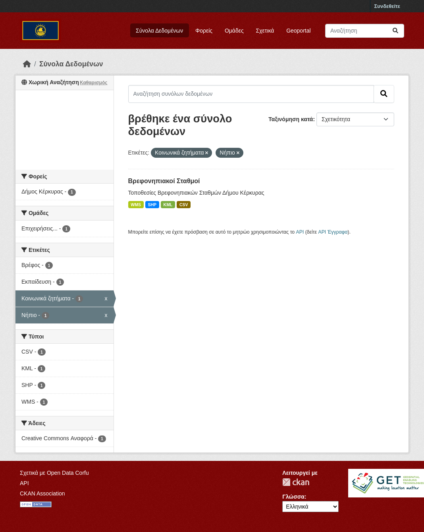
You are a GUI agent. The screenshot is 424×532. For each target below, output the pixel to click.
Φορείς (203, 30)
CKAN (295, 482)
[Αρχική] (27, 64)
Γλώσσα (293, 496)
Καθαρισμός (94, 82)
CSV (183, 204)
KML (168, 204)
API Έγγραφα (333, 232)
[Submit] (395, 31)
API (300, 232)
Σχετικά (265, 30)
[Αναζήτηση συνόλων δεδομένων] (364, 31)
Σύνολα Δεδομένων (159, 30)
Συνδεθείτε (387, 6)
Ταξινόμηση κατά (290, 119)
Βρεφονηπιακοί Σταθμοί (164, 181)
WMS (136, 204)
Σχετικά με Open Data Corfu (54, 473)
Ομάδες (234, 30)
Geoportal (298, 30)
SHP (152, 204)
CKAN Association (42, 493)
